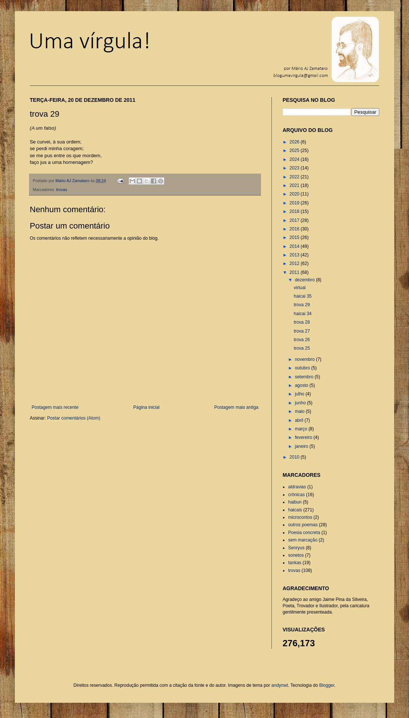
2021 (295, 185)
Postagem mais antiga (236, 407)
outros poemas (303, 524)
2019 (295, 203)
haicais (295, 509)
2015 (295, 237)
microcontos (300, 517)
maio (300, 411)
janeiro (302, 446)
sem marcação (303, 540)
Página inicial (146, 407)
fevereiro (304, 437)
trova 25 (302, 348)
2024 (295, 159)
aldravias (297, 486)
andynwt (279, 685)
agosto (302, 385)
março (302, 428)
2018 (295, 211)
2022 (295, 177)
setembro (305, 376)
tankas (294, 562)
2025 (295, 150)
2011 (295, 272)
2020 (295, 194)
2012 (295, 263)
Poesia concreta (304, 532)
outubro (303, 368)
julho (300, 394)
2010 (295, 457)
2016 (295, 229)
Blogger (326, 685)
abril (300, 420)
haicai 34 (303, 313)
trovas (61, 189)
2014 (295, 246)
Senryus (296, 547)
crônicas (296, 494)
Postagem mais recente (55, 407)
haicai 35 (303, 296)
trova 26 (302, 339)
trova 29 (302, 304)
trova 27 (302, 331)
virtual (300, 287)
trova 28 (302, 322)
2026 (295, 142)
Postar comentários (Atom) (73, 418)
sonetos (296, 555)
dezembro (305, 279)
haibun (295, 502)
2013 (295, 255)
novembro (305, 359)
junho (301, 402)
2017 (295, 220)
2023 (295, 168)
